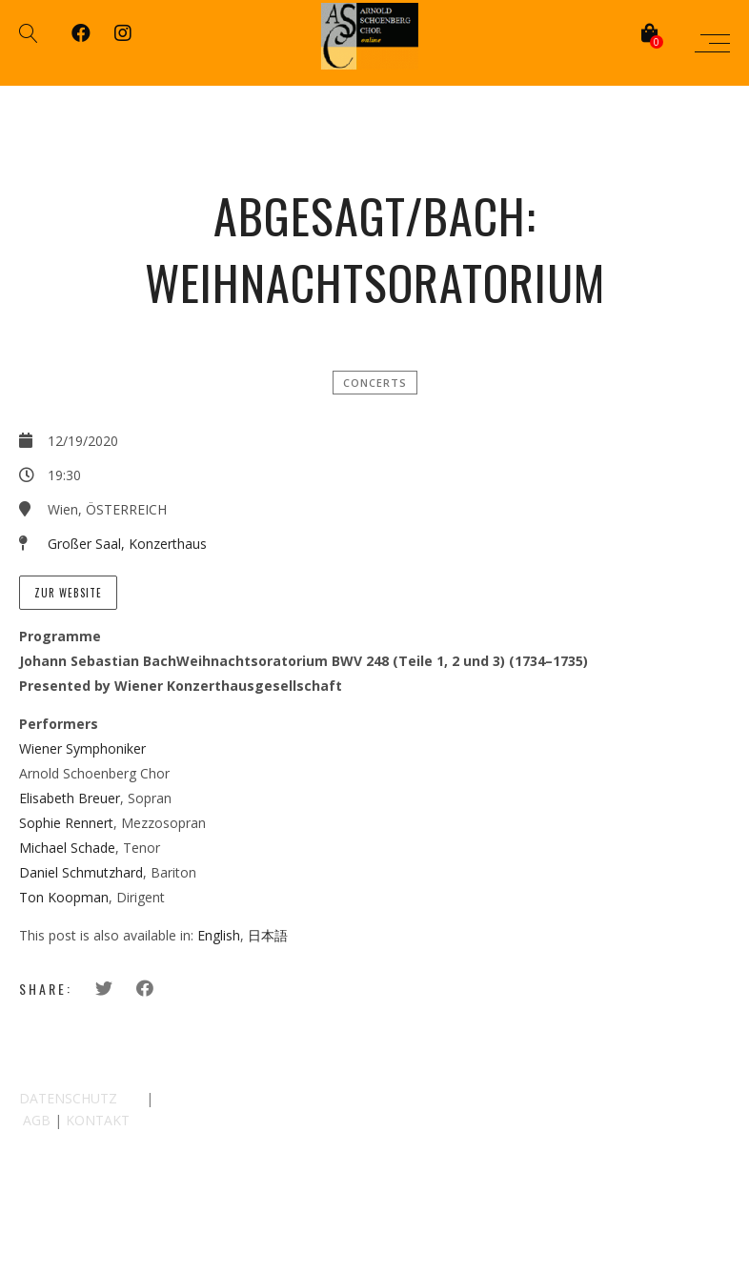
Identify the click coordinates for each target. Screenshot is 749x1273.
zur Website (68, 592)
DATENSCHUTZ (68, 1098)
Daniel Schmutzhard (81, 872)
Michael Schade (67, 848)
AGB (37, 1120)
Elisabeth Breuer (69, 798)
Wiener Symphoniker (82, 748)
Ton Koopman (64, 897)
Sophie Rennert (66, 823)
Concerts (375, 382)
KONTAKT (98, 1120)
